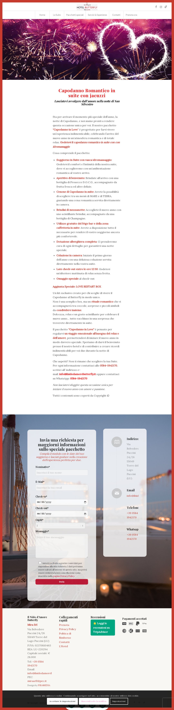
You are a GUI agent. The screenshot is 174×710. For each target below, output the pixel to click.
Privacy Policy (67, 629)
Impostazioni (118, 701)
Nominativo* (42, 532)
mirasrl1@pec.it (37, 681)
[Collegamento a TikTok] (165, 6)
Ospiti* (39, 585)
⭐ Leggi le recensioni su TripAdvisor (101, 627)
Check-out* (42, 573)
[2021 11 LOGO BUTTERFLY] (87, 7)
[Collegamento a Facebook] (156, 6)
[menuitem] (42, 15)
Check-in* (41, 562)
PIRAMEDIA (44, 685)
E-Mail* (39, 547)
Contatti (64, 642)
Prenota (64, 624)
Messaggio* (42, 597)
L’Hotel (63, 646)
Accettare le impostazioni (62, 701)
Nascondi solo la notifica (93, 701)
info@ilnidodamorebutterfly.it (45, 673)
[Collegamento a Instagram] (161, 6)
